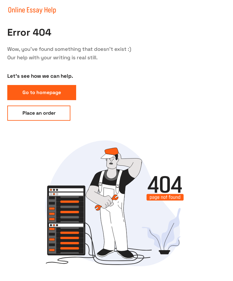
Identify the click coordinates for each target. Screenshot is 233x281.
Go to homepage (41, 92)
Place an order (39, 113)
